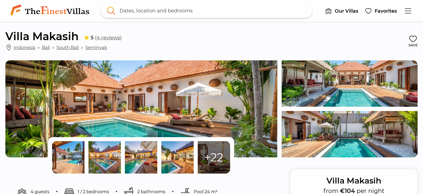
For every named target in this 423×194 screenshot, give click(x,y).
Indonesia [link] (24, 47)
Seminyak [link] (96, 47)
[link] (51, 11)
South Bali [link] (67, 47)
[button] (341, 11)
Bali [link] (46, 47)
